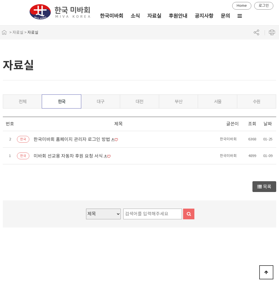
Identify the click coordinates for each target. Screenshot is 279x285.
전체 (22, 101)
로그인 (264, 5)
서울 (217, 101)
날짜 (267, 124)
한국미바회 (111, 16)
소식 (135, 16)
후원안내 (178, 16)
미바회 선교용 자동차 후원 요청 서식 (69, 156)
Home (242, 5)
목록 (264, 186)
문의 (225, 16)
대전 (139, 101)
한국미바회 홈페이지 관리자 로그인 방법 (72, 139)
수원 (256, 101)
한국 (61, 102)
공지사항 (204, 16)
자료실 (154, 16)
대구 (100, 101)
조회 (252, 124)
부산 (178, 101)
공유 (256, 32)
